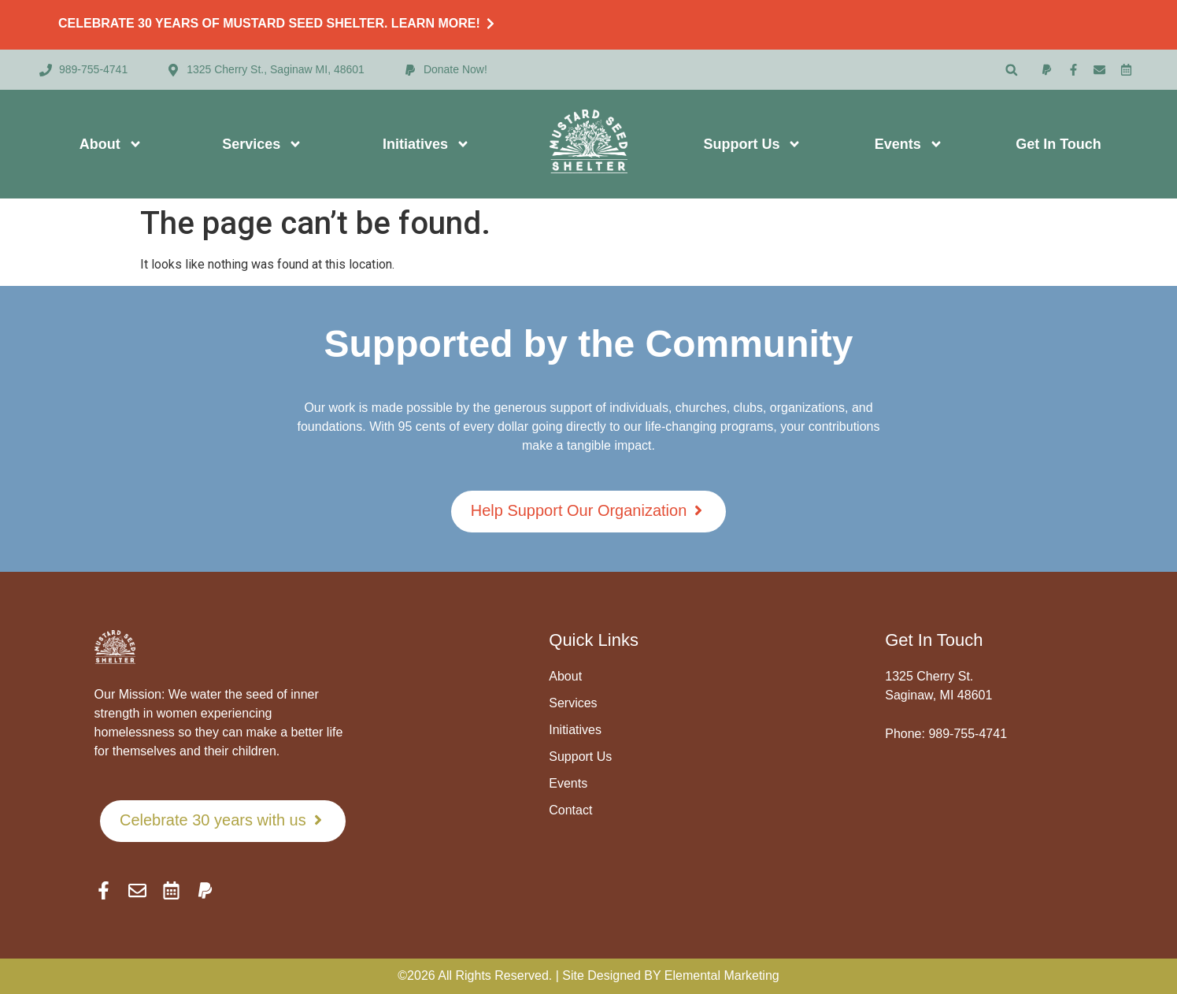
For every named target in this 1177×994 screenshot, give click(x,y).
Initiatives (426, 144)
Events (909, 144)
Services (262, 144)
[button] (1011, 69)
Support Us (752, 144)
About (111, 144)
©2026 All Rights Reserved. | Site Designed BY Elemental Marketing (588, 975)
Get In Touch (1058, 144)
